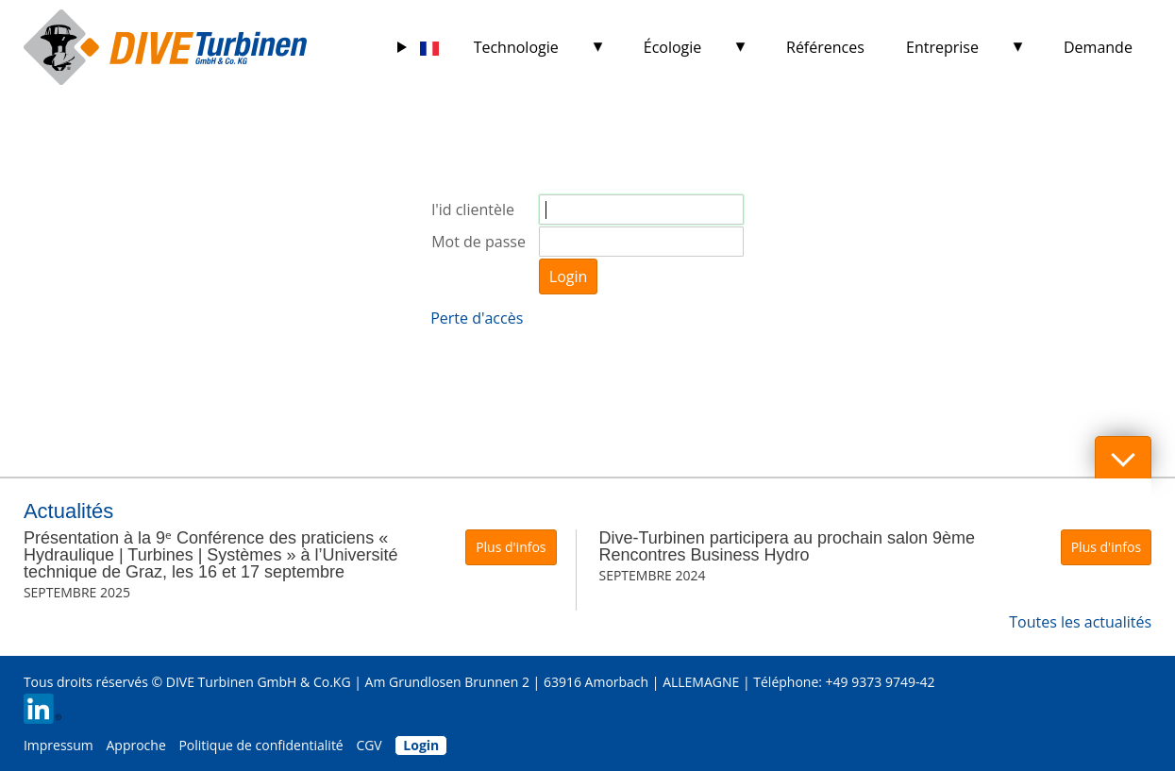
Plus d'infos (511, 547)
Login (568, 276)
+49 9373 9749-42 (880, 682)
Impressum (58, 745)
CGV (368, 745)
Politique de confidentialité (260, 745)
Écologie (673, 47)
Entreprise (942, 47)
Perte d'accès (476, 318)
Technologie (516, 47)
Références (825, 47)
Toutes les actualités (1080, 622)
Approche (135, 745)
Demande (1098, 47)
